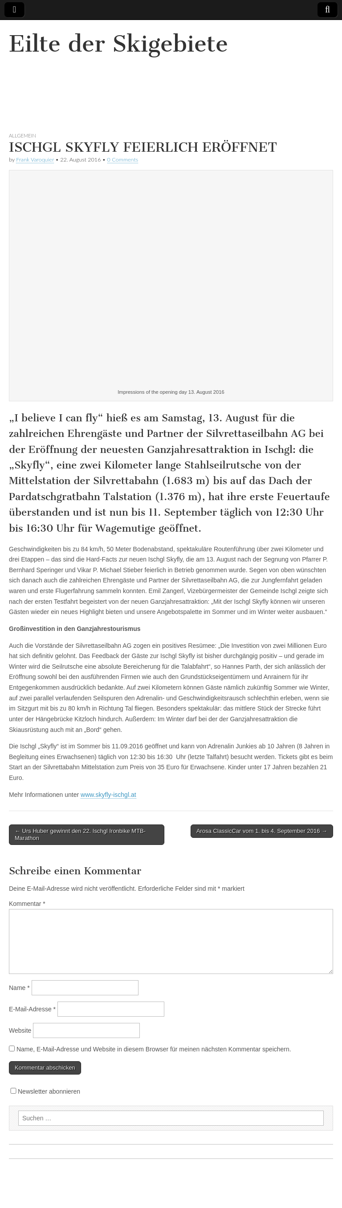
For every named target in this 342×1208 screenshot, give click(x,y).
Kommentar (27, 903)
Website (20, 1030)
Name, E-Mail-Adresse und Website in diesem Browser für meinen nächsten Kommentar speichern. (153, 1049)
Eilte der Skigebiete (118, 43)
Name (19, 987)
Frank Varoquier (35, 159)
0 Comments (122, 159)
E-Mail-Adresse (32, 1009)
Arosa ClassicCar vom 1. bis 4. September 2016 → (261, 831)
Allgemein (22, 135)
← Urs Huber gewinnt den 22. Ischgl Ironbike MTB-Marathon (80, 834)
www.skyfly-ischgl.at (108, 794)
